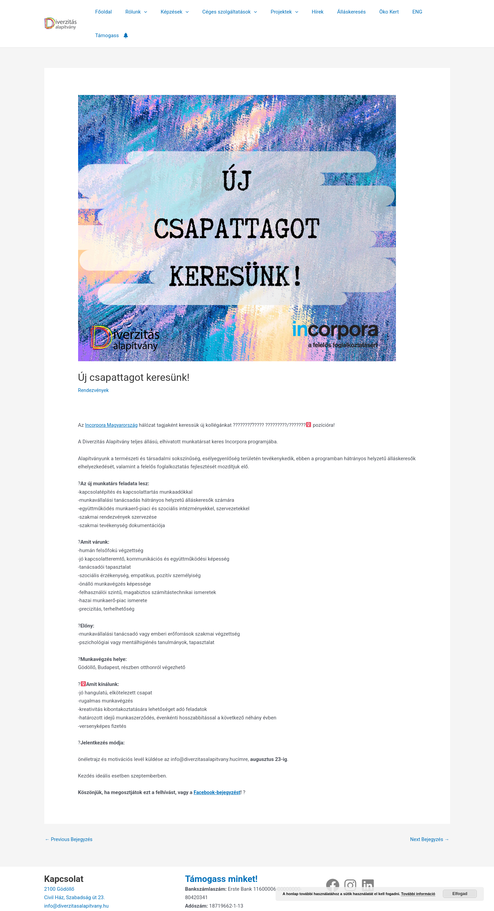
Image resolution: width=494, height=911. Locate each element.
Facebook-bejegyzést (218, 769)
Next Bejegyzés (428, 816)
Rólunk (138, 12)
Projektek (276, 12)
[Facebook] (332, 862)
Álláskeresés (337, 12)
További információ (418, 894)
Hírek (306, 12)
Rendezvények (94, 367)
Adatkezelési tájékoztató (213, 891)
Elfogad (459, 893)
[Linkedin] (368, 862)
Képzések (174, 12)
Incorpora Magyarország (112, 401)
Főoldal (109, 12)
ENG (396, 12)
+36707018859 (61, 891)
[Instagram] (350, 862)
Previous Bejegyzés (70, 816)
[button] (146, 12)
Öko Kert (371, 12)
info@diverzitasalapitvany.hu (76, 883)
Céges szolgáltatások (225, 12)
